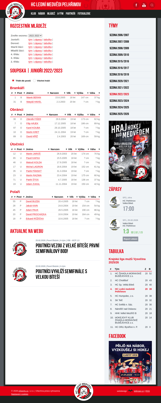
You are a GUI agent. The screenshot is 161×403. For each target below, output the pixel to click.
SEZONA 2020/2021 (119, 81)
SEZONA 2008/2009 (119, 48)
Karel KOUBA (33, 127)
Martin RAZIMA (33, 175)
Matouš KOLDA (34, 162)
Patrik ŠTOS (32, 179)
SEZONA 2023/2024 (119, 101)
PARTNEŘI (70, 13)
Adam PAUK (32, 210)
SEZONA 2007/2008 (119, 41)
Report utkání (130, 239)
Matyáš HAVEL (33, 102)
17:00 (128, 209)
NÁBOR (41, 13)
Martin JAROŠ (33, 153)
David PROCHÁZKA (36, 214)
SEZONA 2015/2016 (119, 61)
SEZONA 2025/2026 (119, 114)
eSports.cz (23, 391)
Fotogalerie (84, 13)
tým (30, 39)
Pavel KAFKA (33, 158)
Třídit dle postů (21, 80)
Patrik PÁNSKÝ (33, 171)
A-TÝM (60, 13)
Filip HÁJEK (32, 123)
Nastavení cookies (19, 394)
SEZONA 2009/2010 (119, 55)
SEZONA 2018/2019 (119, 74)
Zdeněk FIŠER (33, 119)
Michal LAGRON (34, 166)
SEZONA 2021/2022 (119, 87)
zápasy (38, 39)
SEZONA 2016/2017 (119, 68)
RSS (147, 391)
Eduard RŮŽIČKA (35, 218)
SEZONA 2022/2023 (119, 94)
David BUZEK (33, 201)
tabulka (48, 39)
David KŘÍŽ (32, 136)
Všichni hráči (41, 80)
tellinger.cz (139, 391)
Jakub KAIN (32, 205)
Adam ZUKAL (33, 184)
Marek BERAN (33, 97)
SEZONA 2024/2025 (119, 107)
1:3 (126, 232)
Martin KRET (32, 132)
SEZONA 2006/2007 (119, 35)
